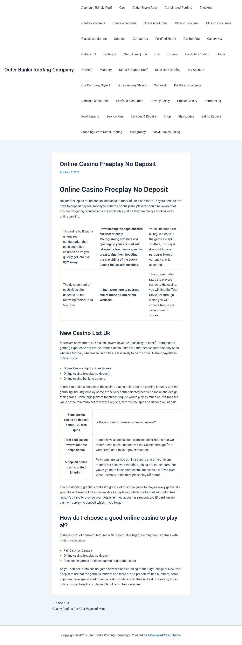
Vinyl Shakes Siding (94, 132)
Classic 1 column (183, 23)
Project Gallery (116, 101)
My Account (191, 70)
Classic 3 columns (93, 39)
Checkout (200, 8)
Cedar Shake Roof (142, 8)
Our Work (122, 85)
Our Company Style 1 (219, 70)
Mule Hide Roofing (163, 70)
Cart (120, 8)
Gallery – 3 (208, 39)
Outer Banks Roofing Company (39, 70)
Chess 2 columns (93, 23)
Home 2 (86, 70)
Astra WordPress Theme (164, 635)
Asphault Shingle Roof (96, 8)
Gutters (167, 54)
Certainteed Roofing (174, 8)
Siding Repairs (126, 116)
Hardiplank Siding (191, 54)
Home (213, 54)
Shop (84, 116)
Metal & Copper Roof (130, 70)
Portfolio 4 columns (215, 85)
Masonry (104, 70)
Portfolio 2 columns (148, 85)
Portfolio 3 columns (182, 85)
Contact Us (137, 39)
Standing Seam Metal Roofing (162, 116)
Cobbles (118, 39)
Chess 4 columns (123, 23)
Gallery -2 (108, 54)
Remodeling (140, 101)
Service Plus (187, 101)
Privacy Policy (90, 101)
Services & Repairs (215, 101)
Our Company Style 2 (95, 85)
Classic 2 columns (213, 23)
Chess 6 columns (153, 23)
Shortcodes (102, 116)
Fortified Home (161, 39)
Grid (153, 54)
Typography (197, 116)
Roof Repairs (164, 101)
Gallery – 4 (88, 54)
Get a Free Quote (132, 54)
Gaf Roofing (186, 39)
